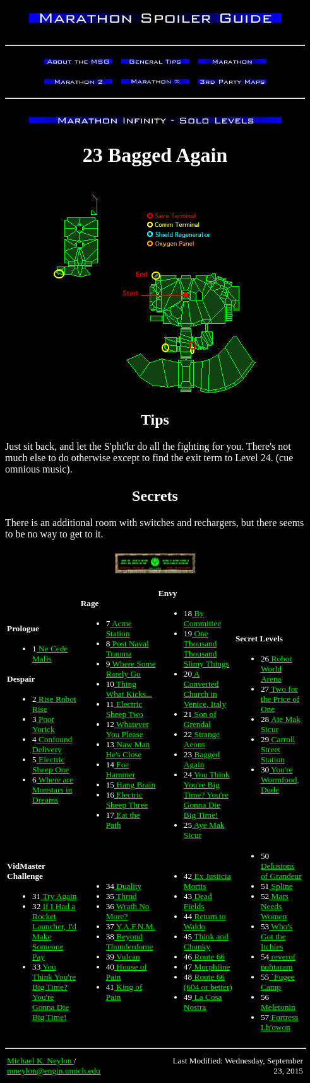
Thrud (125, 896)
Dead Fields (198, 901)
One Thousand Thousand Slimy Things (206, 648)
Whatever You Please (127, 729)
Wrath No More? (128, 911)
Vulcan (127, 956)
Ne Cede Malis (50, 653)
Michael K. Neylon (40, 1060)
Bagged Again (202, 759)
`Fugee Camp (278, 982)
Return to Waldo (205, 921)
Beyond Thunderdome (129, 941)
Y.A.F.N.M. (134, 926)
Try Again (58, 896)
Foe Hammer (121, 769)
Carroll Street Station (278, 749)
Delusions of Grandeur (281, 871)
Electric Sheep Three (127, 800)
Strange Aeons (202, 739)
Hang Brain (134, 784)
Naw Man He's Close (128, 749)
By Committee (202, 618)
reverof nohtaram (278, 961)
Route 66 (208, 956)
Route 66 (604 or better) (208, 982)
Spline (280, 886)
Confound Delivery (52, 744)
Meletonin (278, 1007)
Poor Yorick (43, 724)
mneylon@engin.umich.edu (53, 1070)
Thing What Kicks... (129, 689)
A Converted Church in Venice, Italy (205, 689)
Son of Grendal (200, 719)
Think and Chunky (206, 941)
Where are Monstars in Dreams (52, 790)
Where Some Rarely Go (131, 669)
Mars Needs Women (275, 906)
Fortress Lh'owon (280, 1022)
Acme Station (119, 628)
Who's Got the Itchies (276, 936)
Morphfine (211, 966)
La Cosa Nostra (203, 1002)
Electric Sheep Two (124, 709)
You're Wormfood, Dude (280, 779)
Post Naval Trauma (127, 648)
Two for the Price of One (280, 699)
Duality (127, 886)
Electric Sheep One (50, 764)
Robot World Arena (276, 669)
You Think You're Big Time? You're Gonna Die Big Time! (207, 795)
